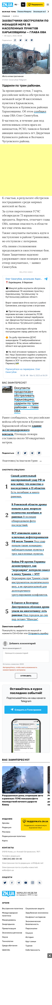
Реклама (6, 832)
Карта (5, 841)
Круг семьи (31, 941)
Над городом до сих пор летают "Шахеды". (30, 611)
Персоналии (31, 928)
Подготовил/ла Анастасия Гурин (20, 460)
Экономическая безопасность (33, 922)
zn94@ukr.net (37, 863)
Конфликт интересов (35, 917)
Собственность (33, 950)
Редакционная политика (14, 836)
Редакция (6, 827)
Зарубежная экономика (37, 913)
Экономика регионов (12, 933)
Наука (5, 937)
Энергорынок (8, 924)
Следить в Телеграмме (26, 709)
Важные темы (9, 12)
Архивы (5, 823)
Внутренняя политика (12, 908)
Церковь (6, 950)
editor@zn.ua (8, 870)
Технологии (7, 941)
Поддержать (35, 4)
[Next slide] (48, 11)
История (30, 937)
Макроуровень (9, 920)
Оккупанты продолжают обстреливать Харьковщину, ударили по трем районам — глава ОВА (26, 399)
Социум (29, 933)
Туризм (29, 946)
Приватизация (9, 928)
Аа (23, 5)
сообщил (40, 111)
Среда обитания (9, 945)
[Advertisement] (26, 170)
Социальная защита (35, 908)
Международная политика (10, 914)
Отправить (26, 676)
